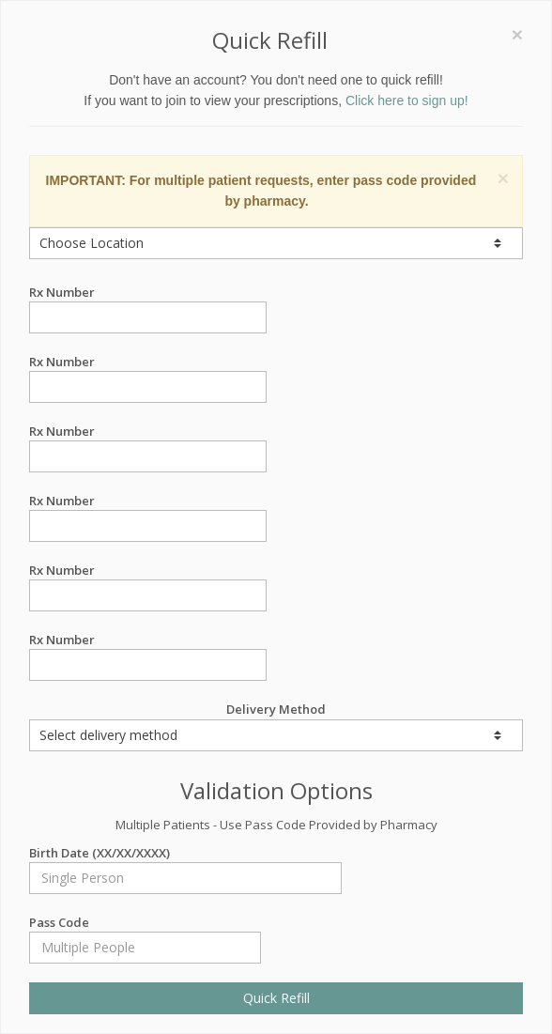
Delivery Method (276, 725)
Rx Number (148, 292)
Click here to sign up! (406, 100)
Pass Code (145, 923)
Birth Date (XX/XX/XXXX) (185, 853)
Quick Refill (276, 998)
